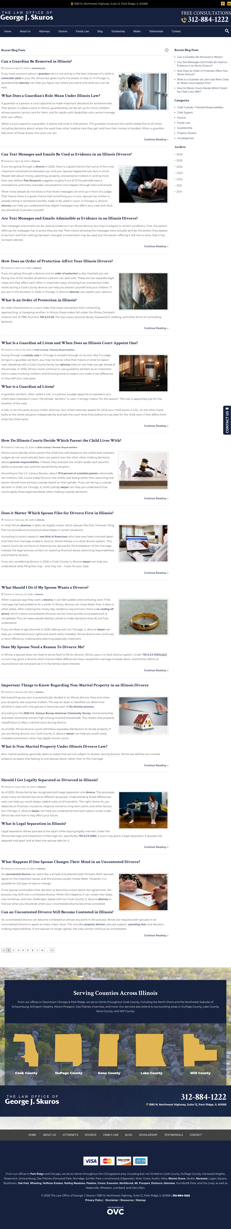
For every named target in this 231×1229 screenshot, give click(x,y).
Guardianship (38, 68)
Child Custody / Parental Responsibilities (54, 350)
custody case (31, 355)
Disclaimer (111, 1200)
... (47, 950)
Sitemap (141, 1200)
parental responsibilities (24, 462)
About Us (25, 31)
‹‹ (3, 950)
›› (52, 950)
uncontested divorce (17, 874)
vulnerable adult (11, 78)
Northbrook (126, 1183)
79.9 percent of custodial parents (78, 473)
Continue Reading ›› (156, 139)
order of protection (66, 273)
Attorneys (44, 31)
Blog (100, 31)
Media (137, 31)
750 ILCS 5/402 (87, 836)
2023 (179, 173)
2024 (179, 167)
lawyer (65, 487)
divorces (26, 525)
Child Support (185, 112)
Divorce (63, 31)
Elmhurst (156, 1183)
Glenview (169, 1183)
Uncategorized (185, 138)
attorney (24, 83)
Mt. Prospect (142, 1183)
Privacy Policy (94, 1200)
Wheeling (36, 1183)
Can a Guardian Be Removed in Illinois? (200, 57)
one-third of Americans (54, 536)
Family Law (82, 31)
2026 (179, 154)
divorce (40, 166)
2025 (179, 160)
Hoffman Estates (53, 1183)
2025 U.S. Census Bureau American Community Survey (57, 713)
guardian (44, 73)
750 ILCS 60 (47, 317)
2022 (179, 179)
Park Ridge (37, 1174)
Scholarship (118, 31)
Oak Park (23, 1183)
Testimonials (156, 31)
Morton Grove (176, 1178)
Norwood (201, 1178)
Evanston (112, 1183)
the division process (81, 706)
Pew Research (32, 180)
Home (7, 31)
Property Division (187, 133)
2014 (178, 191)
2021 (178, 185)
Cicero (102, 1183)
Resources (127, 1200)
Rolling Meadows (74, 1183)
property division (94, 924)
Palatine (91, 1183)
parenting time (137, 924)
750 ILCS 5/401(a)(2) (154, 654)
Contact (176, 31)
